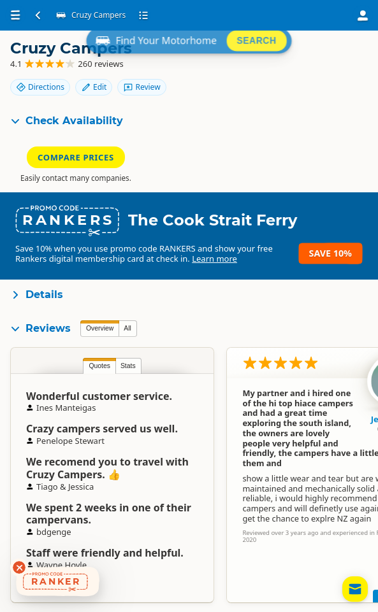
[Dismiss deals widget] (19, 567)
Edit (93, 87)
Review (141, 87)
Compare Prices (76, 157)
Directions (40, 87)
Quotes (99, 365)
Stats (128, 365)
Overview (99, 328)
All (127, 328)
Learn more (214, 258)
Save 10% (330, 253)
